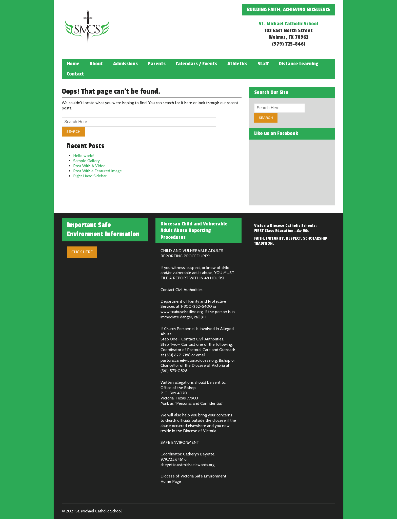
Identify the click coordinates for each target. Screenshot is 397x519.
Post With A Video (89, 165)
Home (73, 64)
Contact (75, 74)
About (96, 64)
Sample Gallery (86, 160)
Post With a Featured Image (97, 170)
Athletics (237, 64)
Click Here (82, 251)
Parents (157, 64)
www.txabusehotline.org (182, 311)
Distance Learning (299, 64)
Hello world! (83, 155)
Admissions (125, 64)
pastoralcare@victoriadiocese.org (189, 360)
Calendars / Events (196, 64)
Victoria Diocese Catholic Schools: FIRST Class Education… (285, 228)
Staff (263, 64)
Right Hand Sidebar (90, 176)
